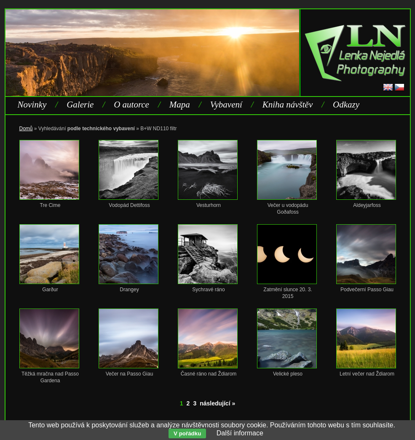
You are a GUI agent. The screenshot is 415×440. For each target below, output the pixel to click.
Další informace (240, 433)
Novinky (32, 104)
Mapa (179, 104)
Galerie (80, 104)
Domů (26, 128)
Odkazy (346, 104)
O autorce (131, 104)
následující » (217, 403)
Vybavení (226, 104)
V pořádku (187, 433)
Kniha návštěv (287, 104)
